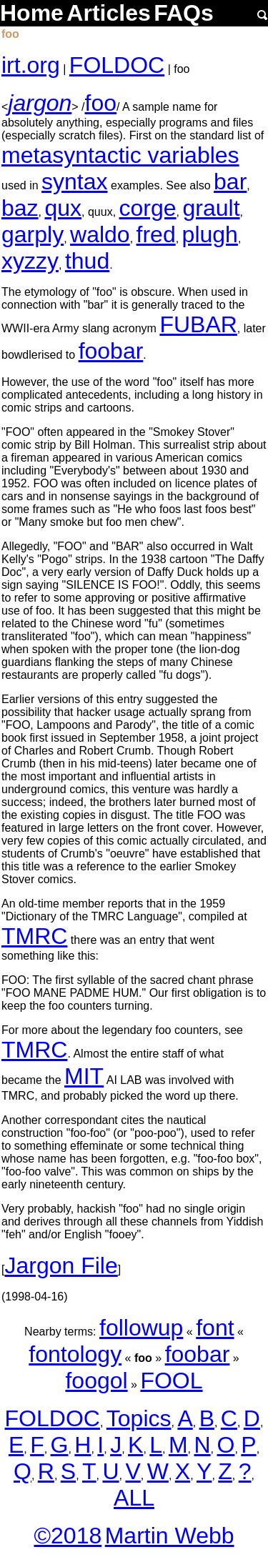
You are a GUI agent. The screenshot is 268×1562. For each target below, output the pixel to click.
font (215, 1327)
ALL (134, 1498)
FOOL (171, 1380)
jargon (39, 103)
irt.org (30, 65)
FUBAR (198, 324)
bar (230, 181)
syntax (74, 181)
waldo (100, 234)
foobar (111, 351)
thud (87, 261)
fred (156, 234)
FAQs (184, 13)
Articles (108, 13)
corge (148, 208)
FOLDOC (116, 65)
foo (100, 103)
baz (20, 208)
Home (32, 13)
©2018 (67, 1535)
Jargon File (60, 1265)
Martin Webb (169, 1535)
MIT (84, 1076)
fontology (75, 1354)
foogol (96, 1380)
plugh (210, 234)
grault (211, 208)
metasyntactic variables (120, 155)
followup (141, 1327)
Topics (139, 1418)
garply (32, 234)
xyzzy (30, 261)
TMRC (34, 936)
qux (62, 208)
